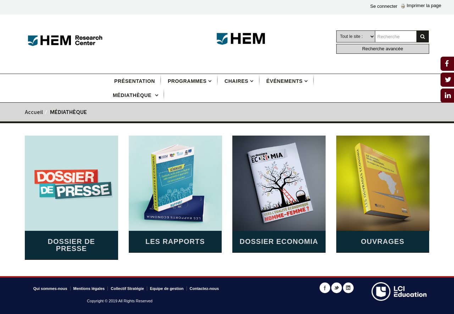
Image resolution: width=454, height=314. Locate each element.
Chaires (236, 81)
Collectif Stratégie (127, 288)
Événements (284, 81)
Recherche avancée (382, 48)
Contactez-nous (204, 288)
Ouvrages (382, 241)
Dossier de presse (71, 245)
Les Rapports (175, 241)
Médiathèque (133, 95)
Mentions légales (89, 288)
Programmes (187, 81)
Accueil (34, 112)
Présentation (134, 81)
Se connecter (384, 6)
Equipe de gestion (167, 288)
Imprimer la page (421, 5)
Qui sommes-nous (50, 288)
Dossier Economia (278, 241)
